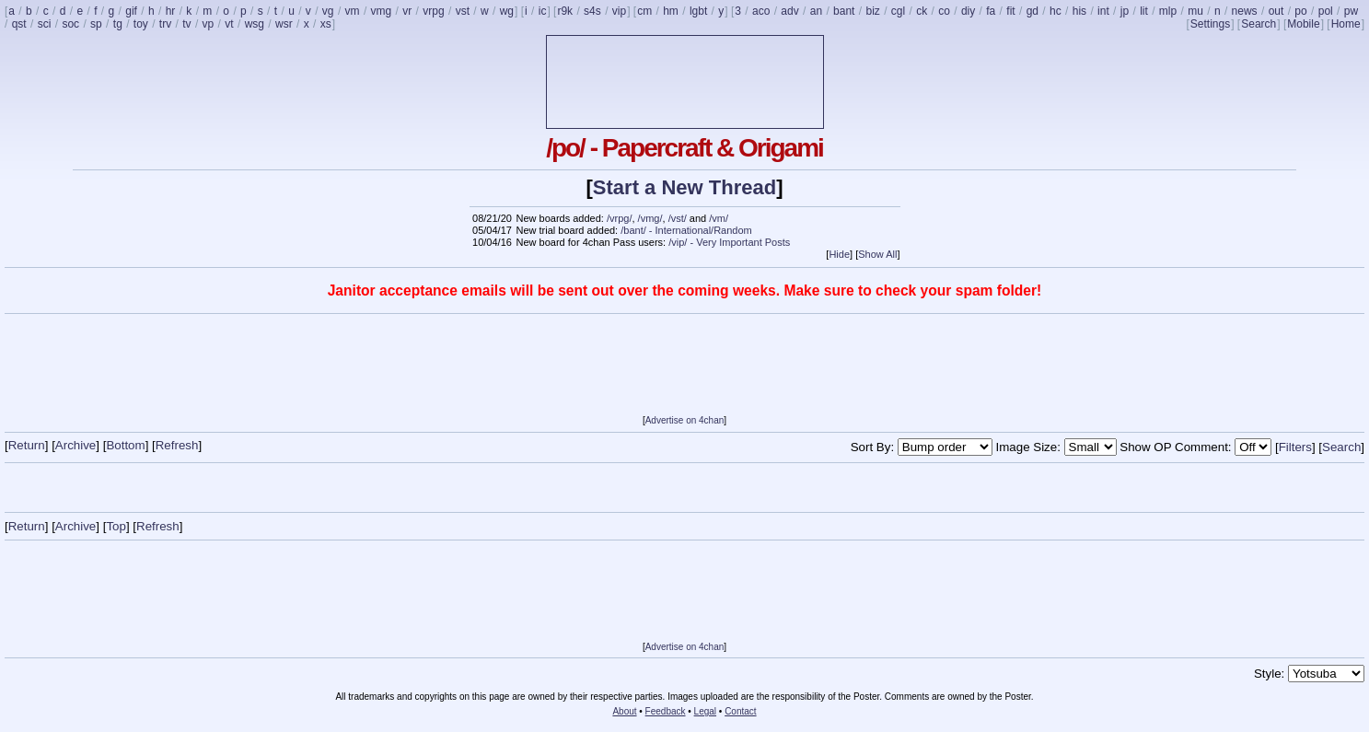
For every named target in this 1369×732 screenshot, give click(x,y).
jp (1124, 11)
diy (968, 11)
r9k (565, 11)
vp (209, 23)
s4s (592, 11)
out (1276, 11)
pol (1325, 11)
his (1079, 11)
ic (543, 11)
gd (1032, 11)
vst (463, 11)
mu (1195, 11)
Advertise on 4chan (685, 420)
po (1300, 11)
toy (140, 23)
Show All (877, 254)
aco (761, 11)
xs (325, 23)
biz (872, 11)
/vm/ (718, 218)
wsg (254, 23)
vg (328, 11)
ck (921, 11)
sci (45, 23)
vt (229, 23)
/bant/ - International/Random (686, 230)
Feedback (665, 711)
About (624, 711)
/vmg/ (650, 218)
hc (1056, 11)
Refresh (177, 445)
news (1245, 11)
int (1103, 11)
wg (507, 11)
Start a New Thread (684, 187)
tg (117, 23)
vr (407, 11)
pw (1351, 11)
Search (1258, 23)
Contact (740, 711)
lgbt (698, 11)
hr (171, 11)
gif (131, 11)
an (816, 11)
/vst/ (677, 218)
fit (1010, 11)
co (944, 11)
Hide (839, 254)
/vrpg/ (619, 218)
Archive (75, 445)
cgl (898, 11)
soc (70, 23)
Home (1346, 23)
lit (1144, 11)
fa (990, 11)
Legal (705, 711)
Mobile (1303, 23)
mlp (1168, 11)
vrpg (433, 11)
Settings (1210, 23)
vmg (381, 11)
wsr (284, 23)
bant (843, 11)
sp (96, 23)
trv (165, 23)
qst (19, 23)
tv (186, 23)
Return (26, 445)
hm (671, 11)
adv (789, 11)
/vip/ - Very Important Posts (729, 242)
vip (619, 11)
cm (644, 11)
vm (352, 11)
